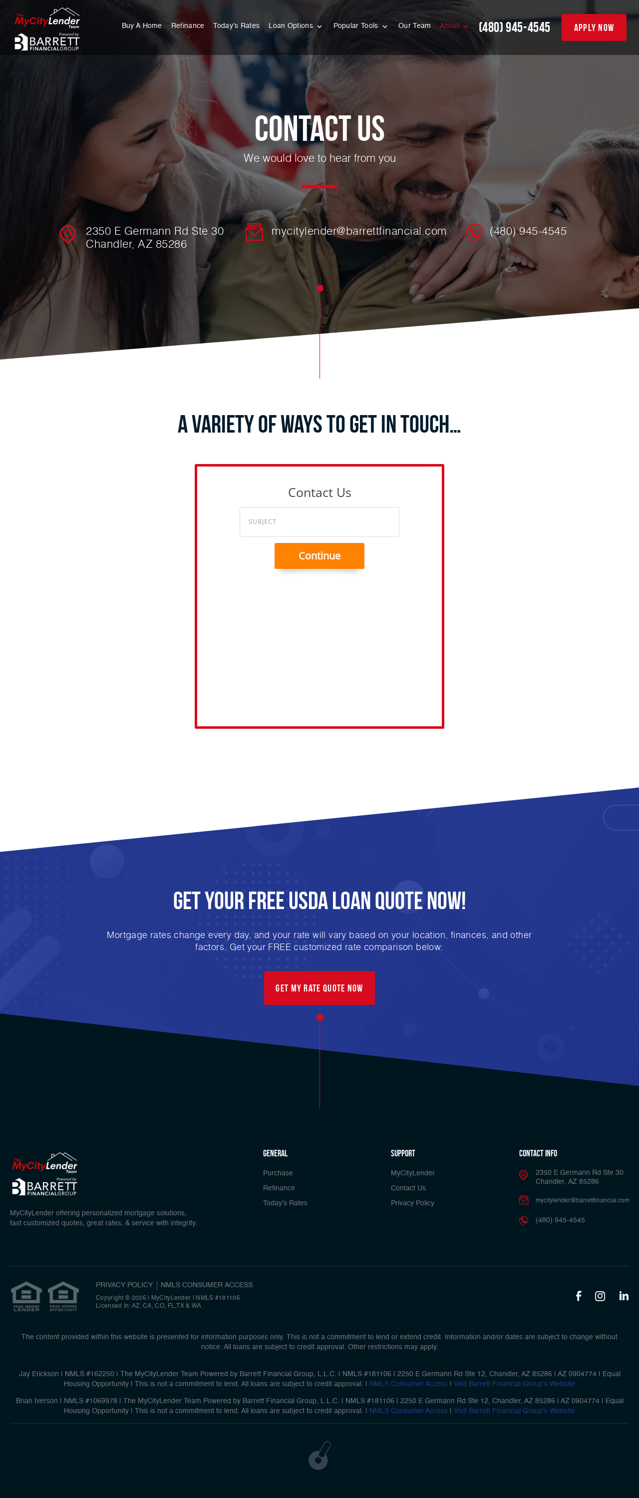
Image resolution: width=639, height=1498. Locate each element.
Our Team (414, 25)
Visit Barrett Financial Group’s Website (514, 1384)
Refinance (188, 25)
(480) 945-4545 (515, 27)
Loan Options (292, 25)
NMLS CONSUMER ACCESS (207, 1285)
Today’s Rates (236, 25)
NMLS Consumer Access (408, 1384)
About (450, 25)
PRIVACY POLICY (124, 1285)
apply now (594, 27)
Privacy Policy (412, 1203)
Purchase (278, 1173)
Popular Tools (356, 25)
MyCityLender (413, 1173)
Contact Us (408, 1188)
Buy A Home (142, 25)
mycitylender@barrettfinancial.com (359, 230)
